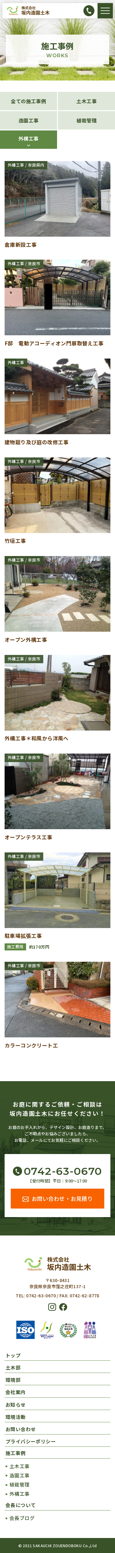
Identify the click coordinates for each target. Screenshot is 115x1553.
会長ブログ (22, 1517)
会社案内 (16, 1392)
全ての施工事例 (28, 101)
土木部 (13, 1367)
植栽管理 (86, 120)
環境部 (13, 1379)
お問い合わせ (21, 1429)
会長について (21, 1505)
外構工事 (28, 138)
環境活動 (16, 1416)
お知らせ (16, 1404)
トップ (13, 1355)
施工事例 (16, 1453)
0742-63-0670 (63, 1171)
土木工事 (86, 101)
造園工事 (28, 120)
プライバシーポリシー (31, 1441)
